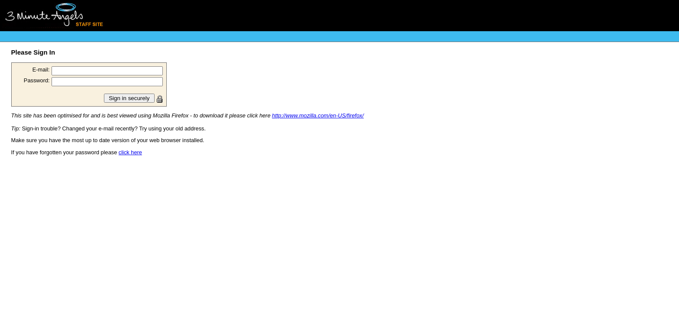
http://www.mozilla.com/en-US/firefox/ (318, 115)
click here (130, 152)
